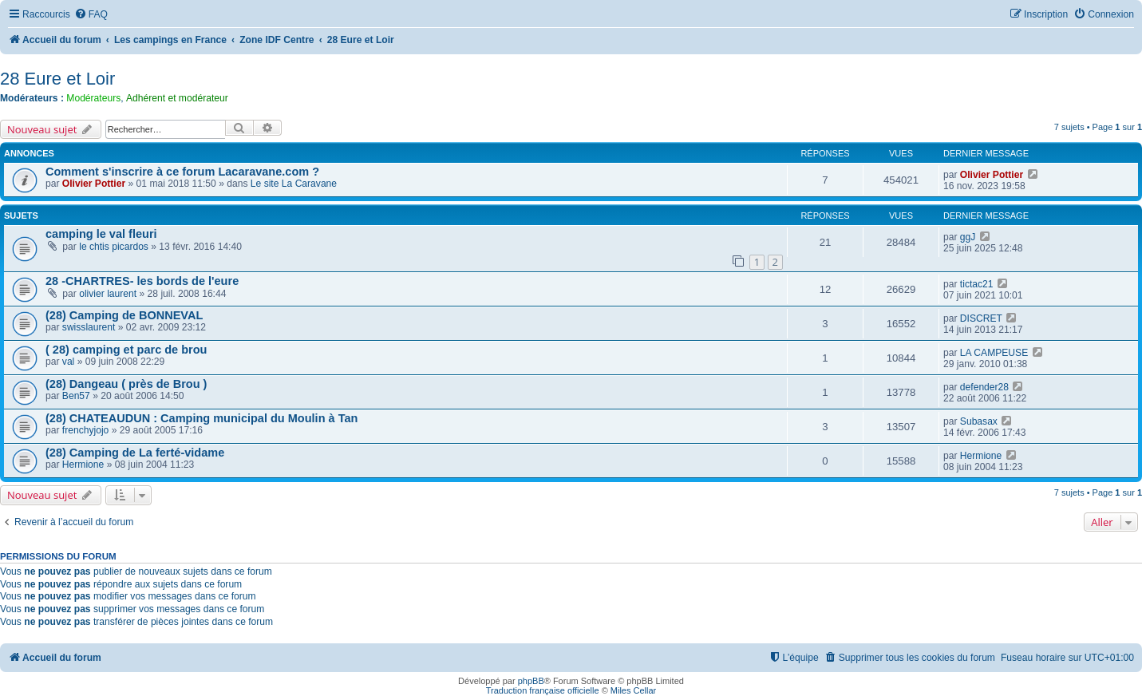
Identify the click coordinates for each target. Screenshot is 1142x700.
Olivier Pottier (93, 183)
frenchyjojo (85, 430)
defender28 (984, 387)
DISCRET (981, 318)
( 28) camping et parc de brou (126, 349)
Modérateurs (93, 98)
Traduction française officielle (542, 690)
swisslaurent (89, 327)
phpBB (531, 681)
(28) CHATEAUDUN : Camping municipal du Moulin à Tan (201, 418)
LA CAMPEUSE (994, 352)
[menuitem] (91, 15)
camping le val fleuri (101, 233)
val (68, 361)
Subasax (979, 421)
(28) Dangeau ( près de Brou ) (126, 384)
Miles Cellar (633, 690)
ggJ (968, 237)
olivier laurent (107, 293)
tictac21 (977, 284)
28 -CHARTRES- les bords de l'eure (142, 281)
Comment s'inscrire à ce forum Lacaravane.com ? (182, 171)
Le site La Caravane (294, 183)
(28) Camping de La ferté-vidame (134, 452)
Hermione (83, 464)
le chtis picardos (113, 246)
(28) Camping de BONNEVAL (124, 315)
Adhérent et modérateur (177, 98)
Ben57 (76, 395)
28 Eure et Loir (57, 79)
